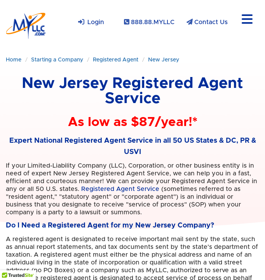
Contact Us (211, 22)
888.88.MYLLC (152, 22)
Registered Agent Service (120, 189)
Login (95, 22)
